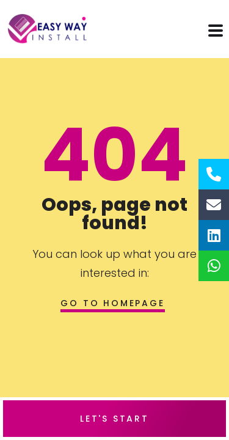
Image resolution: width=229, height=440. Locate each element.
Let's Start (114, 419)
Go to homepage (112, 303)
